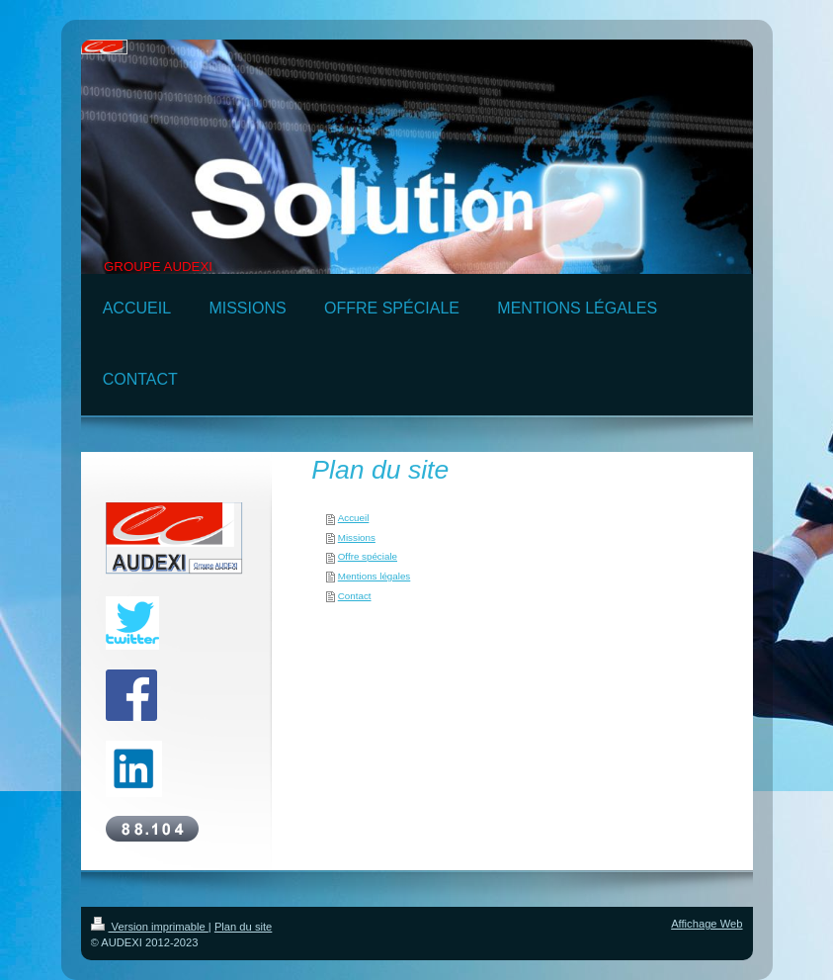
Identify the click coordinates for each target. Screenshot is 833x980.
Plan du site (243, 927)
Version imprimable (149, 927)
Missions (356, 537)
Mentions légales (374, 576)
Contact (355, 595)
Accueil (354, 517)
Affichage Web (706, 924)
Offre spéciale (367, 556)
